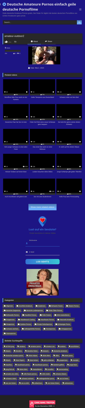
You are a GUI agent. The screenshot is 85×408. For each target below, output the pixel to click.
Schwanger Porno (64, 324)
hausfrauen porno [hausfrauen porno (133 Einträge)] (23, 365)
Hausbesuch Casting (27, 319)
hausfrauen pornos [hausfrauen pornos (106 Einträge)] (41, 365)
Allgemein (9, 306)
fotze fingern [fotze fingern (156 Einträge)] (20, 360)
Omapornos (10, 324)
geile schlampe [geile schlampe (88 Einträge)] (49, 360)
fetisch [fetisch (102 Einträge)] (8, 360)
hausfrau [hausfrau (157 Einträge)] (9, 365)
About (34, 41)
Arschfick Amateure (25, 306)
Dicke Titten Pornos (55, 310)
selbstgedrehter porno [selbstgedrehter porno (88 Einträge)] (46, 378)
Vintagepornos (66, 329)
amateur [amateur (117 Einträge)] (22, 346)
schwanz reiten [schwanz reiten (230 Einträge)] (11, 378)
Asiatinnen (41, 306)
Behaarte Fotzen (57, 306)
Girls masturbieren (63, 315)
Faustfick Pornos (30, 315)
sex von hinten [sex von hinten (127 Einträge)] (11, 383)
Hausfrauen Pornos (47, 319)
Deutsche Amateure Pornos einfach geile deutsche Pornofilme (39, 7)
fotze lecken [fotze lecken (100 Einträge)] (34, 360)
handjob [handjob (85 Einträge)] (75, 360)
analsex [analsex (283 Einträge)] (62, 346)
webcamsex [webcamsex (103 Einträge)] (69, 383)
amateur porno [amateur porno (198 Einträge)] (36, 346)
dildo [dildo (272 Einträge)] (57, 355)
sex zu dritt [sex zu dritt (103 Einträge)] (25, 383)
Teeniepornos (50, 329)
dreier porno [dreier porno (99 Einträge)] (68, 355)
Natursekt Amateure (66, 319)
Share (48, 41)
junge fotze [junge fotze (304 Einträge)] (73, 365)
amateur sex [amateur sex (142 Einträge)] (50, 346)
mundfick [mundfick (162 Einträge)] (50, 369)
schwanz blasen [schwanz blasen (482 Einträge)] (60, 374)
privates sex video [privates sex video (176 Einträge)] (12, 374)
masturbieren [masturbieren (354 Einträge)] (37, 369)
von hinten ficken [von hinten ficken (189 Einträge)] (53, 383)
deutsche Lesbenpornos (34, 310)
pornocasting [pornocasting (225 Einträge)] (63, 369)
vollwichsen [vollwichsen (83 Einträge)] (38, 383)
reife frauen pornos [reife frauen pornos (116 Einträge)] (30, 374)
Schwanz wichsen (12, 329)
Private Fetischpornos (44, 324)
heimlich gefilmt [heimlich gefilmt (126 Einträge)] (58, 365)
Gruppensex (10, 319)
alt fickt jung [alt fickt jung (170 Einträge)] (10, 346)
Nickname (33, 240)
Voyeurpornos (11, 333)
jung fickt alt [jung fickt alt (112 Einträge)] (10, 369)
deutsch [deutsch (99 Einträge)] (45, 351)
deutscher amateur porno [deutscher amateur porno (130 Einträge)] (14, 355)
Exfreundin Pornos (12, 315)
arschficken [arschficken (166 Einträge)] (75, 346)
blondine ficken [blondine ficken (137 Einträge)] (32, 351)
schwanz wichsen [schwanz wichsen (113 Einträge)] (28, 378)
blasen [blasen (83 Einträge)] (8, 351)
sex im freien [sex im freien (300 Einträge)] (64, 378)
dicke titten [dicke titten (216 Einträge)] (46, 355)
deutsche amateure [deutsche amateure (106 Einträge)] (60, 351)
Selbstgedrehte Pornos (32, 329)
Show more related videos (42, 207)
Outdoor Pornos (25, 324)
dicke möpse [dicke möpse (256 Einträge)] (33, 355)
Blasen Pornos (74, 306)
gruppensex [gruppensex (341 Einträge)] (63, 360)
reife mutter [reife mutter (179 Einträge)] (46, 374)
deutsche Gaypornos (13, 310)
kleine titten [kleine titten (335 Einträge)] (23, 369)
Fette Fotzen (46, 315)
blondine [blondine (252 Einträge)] (19, 351)
